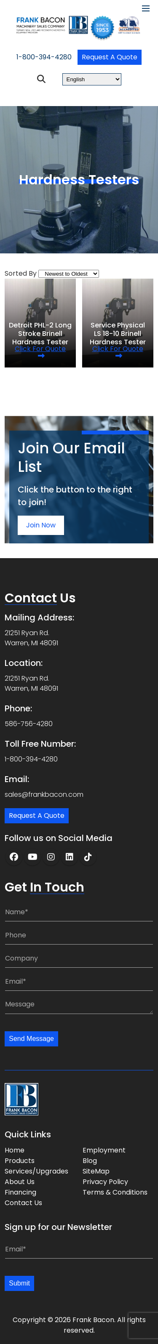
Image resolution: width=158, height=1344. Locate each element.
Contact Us (23, 1203)
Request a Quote (109, 57)
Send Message (31, 1038)
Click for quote (40, 349)
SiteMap (96, 1171)
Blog (90, 1161)
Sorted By (21, 273)
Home (14, 1150)
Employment (104, 1150)
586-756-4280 (29, 724)
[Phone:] (79, 935)
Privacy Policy (105, 1182)
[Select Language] (91, 79)
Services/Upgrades (36, 1171)
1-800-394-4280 (44, 57)
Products (20, 1161)
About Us (20, 1182)
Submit (19, 1283)
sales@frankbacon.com (44, 794)
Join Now (41, 525)
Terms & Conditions (115, 1192)
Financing (20, 1192)
